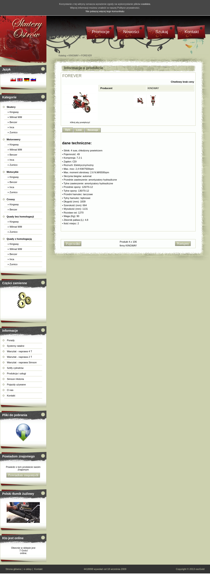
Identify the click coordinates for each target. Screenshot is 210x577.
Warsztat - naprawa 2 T (19, 357)
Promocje (100, 31)
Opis (67, 129)
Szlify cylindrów (15, 368)
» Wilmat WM (14, 117)
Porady (11, 340)
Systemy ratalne (15, 346)
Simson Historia (15, 379)
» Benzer (12, 122)
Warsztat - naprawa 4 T (19, 351)
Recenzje (93, 130)
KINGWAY (74, 55)
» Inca (10, 127)
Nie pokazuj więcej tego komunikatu (105, 11)
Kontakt (11, 395)
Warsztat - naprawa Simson (22, 362)
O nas (10, 390)
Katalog (62, 55)
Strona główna (13, 569)
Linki (79, 130)
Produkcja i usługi (16, 373)
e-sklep (27, 569)
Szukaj (161, 31)
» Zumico (12, 132)
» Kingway (13, 112)
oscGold (200, 569)
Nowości (131, 31)
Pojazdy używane (16, 384)
